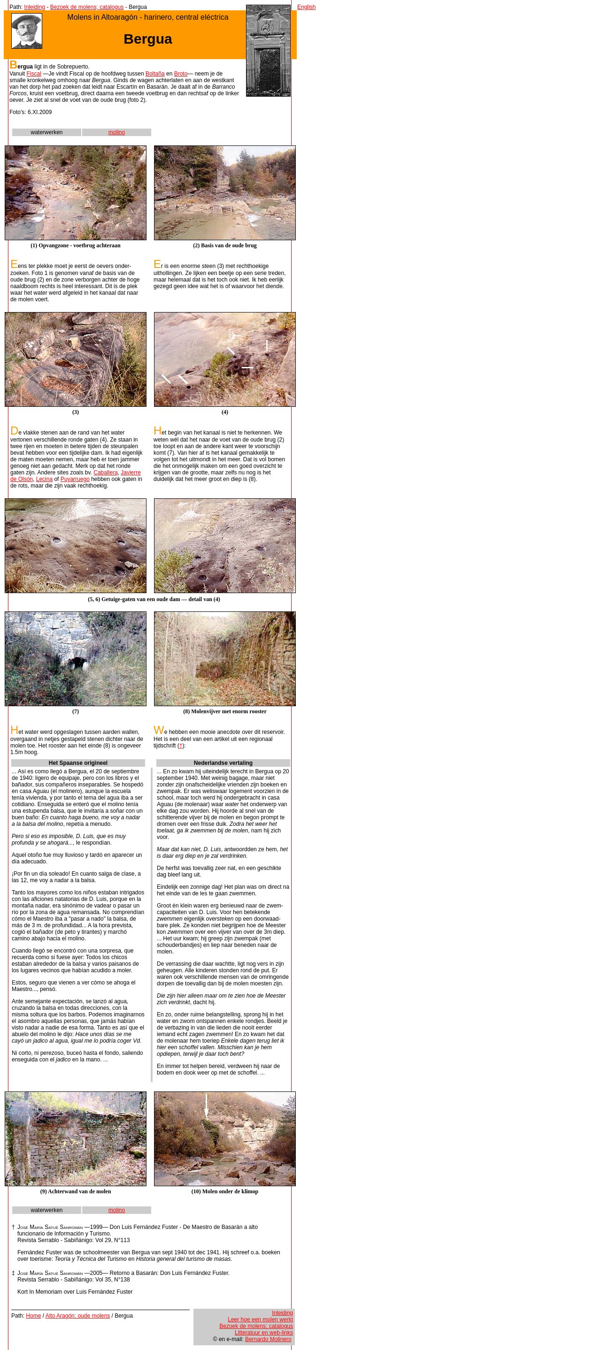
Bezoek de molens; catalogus (87, 7)
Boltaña (155, 73)
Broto (181, 73)
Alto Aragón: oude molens (78, 1315)
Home (33, 1315)
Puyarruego (75, 479)
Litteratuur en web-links (264, 1332)
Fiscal (33, 73)
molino (116, 132)
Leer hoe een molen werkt (260, 1319)
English (306, 7)
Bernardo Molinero (268, 1339)
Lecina (44, 479)
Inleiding (34, 7)
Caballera (105, 472)
